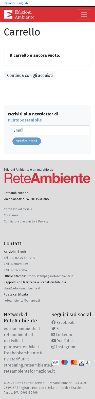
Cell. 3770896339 (16, 264)
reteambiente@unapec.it (22, 300)
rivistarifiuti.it (16, 359)
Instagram (63, 346)
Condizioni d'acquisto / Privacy (26, 221)
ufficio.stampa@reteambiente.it (50, 276)
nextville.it (13, 340)
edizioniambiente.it (22, 328)
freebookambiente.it (23, 353)
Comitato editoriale (18, 209)
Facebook (62, 322)
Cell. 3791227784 (15, 270)
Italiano (9, 3)
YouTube (62, 340)
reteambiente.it (18, 334)
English (22, 3)
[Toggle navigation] (84, 14)
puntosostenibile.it (21, 346)
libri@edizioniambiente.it (22, 288)
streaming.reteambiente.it (28, 365)
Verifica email (26, 141)
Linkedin (61, 334)
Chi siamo (11, 215)
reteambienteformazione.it (29, 371)
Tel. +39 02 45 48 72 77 (19, 258)
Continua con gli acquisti (30, 75)
